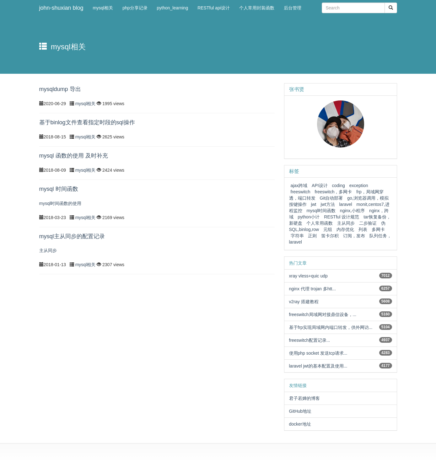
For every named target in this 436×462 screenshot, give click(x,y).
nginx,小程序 (352, 210)
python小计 (309, 216)
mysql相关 (86, 103)
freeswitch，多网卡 (333, 191)
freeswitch (300, 191)
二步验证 (368, 223)
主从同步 (346, 223)
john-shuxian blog (61, 8)
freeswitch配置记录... (309, 340)
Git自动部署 (331, 198)
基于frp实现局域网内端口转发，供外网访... (331, 327)
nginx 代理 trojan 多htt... (312, 288)
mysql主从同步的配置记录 (72, 236)
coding (338, 185)
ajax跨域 (299, 185)
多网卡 (378, 229)
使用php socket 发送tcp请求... (318, 353)
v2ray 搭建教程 (304, 301)
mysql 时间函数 (58, 189)
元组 (327, 229)
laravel (345, 204)
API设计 (320, 185)
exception (358, 185)
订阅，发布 (354, 235)
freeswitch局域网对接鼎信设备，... (323, 314)
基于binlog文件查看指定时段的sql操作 (87, 122)
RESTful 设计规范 (341, 216)
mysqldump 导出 (60, 89)
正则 (312, 235)
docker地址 (300, 424)
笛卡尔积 (330, 235)
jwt (313, 204)
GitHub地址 (300, 411)
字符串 (297, 235)
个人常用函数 (319, 223)
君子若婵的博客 (304, 398)
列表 (362, 229)
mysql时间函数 (321, 210)
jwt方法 (327, 204)
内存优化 (345, 229)
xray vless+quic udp (308, 275)
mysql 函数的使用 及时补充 (73, 156)
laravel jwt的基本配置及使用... (318, 365)
